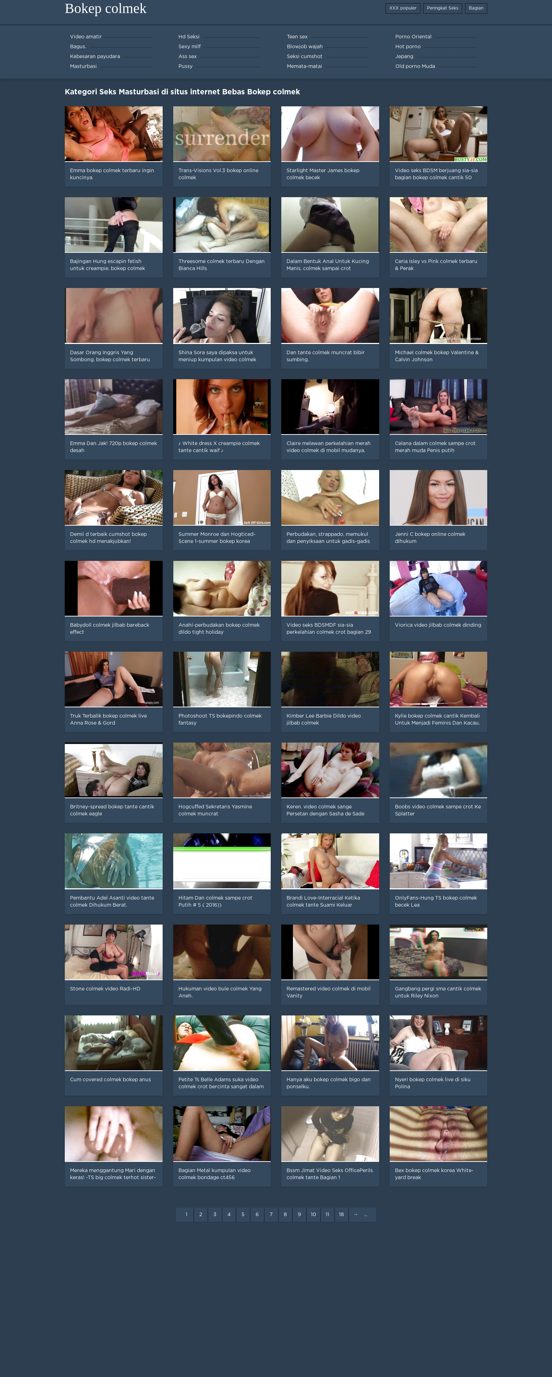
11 (327, 1215)
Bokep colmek (105, 8)
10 (313, 1215)
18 (341, 1215)
